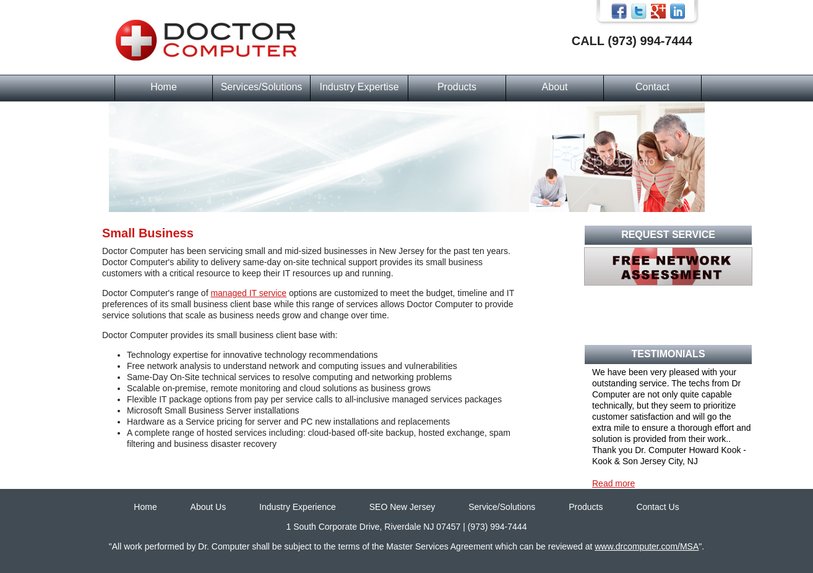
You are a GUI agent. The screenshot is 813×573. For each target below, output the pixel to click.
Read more (613, 483)
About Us (208, 507)
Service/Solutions (501, 507)
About (555, 87)
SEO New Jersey (402, 507)
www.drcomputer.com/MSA (647, 546)
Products (456, 87)
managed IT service (248, 293)
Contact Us (657, 507)
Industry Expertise (358, 87)
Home (163, 87)
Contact (652, 87)
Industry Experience (297, 507)
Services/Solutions (262, 87)
